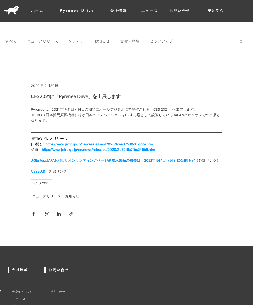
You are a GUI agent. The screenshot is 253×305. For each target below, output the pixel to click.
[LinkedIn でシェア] (58, 213)
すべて (11, 41)
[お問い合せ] (69, 292)
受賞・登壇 (129, 41)
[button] (241, 41)
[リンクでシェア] (71, 213)
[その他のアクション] (219, 75)
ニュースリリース (42, 41)
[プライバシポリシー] (69, 299)
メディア (76, 41)
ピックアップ (161, 41)
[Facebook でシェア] (33, 213)
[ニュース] (27, 299)
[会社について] (27, 292)
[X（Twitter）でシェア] (46, 213)
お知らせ (102, 41)
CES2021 (41, 183)
